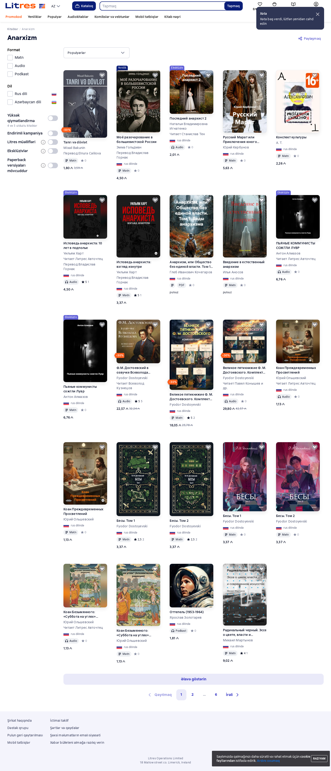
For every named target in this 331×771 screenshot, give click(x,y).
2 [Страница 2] (192, 694)
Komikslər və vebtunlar (111, 17)
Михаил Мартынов (238, 640)
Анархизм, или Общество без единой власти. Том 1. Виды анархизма (190, 264)
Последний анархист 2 (188, 118)
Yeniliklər (35, 17)
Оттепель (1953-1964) (187, 612)
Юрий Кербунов (236, 147)
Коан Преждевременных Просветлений (296, 370)
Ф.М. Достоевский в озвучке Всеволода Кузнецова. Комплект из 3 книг (137, 370)
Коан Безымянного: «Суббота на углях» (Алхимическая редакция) (84, 614)
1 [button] (181, 694)
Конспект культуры (291, 137)
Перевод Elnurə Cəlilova (82, 153)
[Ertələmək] (102, 75)
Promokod (14, 17)
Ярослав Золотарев (186, 617)
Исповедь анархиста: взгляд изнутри (134, 264)
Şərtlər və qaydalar (65, 728)
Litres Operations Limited (165, 758)
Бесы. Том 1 (126, 521)
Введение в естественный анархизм (244, 264)
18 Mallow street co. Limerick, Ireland (165, 762)
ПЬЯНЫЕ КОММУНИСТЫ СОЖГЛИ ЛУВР (295, 245)
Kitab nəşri (172, 17)
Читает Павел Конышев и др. (243, 385)
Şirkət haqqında (19, 720)
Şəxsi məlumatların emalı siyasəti (75, 735)
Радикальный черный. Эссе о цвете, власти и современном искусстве (245, 632)
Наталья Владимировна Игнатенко (189, 126)
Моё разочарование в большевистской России (137, 139)
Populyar (55, 17)
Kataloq (83, 6)
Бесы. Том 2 (179, 521)
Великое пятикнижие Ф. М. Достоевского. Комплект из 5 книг (191, 396)
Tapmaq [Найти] (233, 6)
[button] (317, 14)
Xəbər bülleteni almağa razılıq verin (77, 742)
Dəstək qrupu (17, 728)
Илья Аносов (233, 272)
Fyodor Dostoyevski (132, 378)
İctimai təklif (59, 720)
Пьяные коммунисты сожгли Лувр (80, 389)
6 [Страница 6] (216, 694)
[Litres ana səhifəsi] (25, 6)
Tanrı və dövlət (75, 142)
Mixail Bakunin (74, 148)
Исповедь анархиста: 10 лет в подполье (82, 245)
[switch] (53, 118)
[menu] (56, 6)
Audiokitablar (78, 17)
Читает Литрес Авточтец (83, 259)
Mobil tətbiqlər (146, 17)
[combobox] (162, 6)
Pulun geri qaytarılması (25, 735)
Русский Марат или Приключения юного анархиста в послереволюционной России (241, 139)
